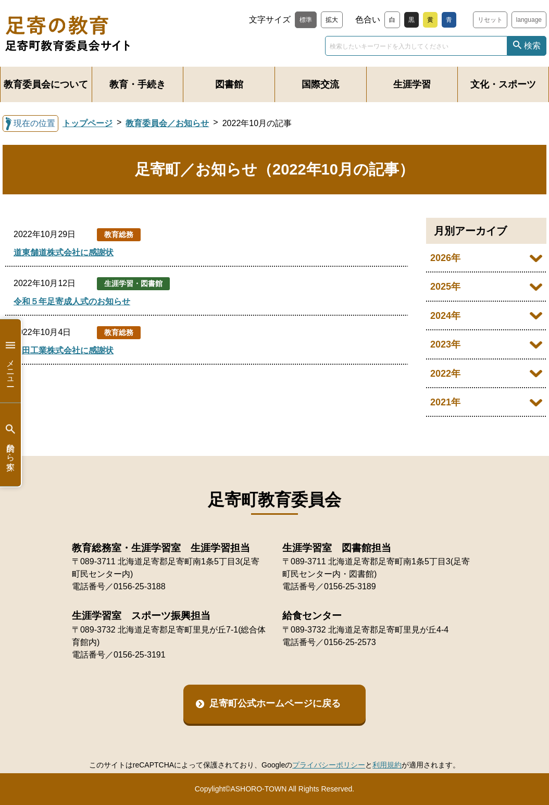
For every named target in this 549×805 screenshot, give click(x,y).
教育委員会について (46, 84)
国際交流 (320, 84)
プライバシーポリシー (328, 765)
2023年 (445, 344)
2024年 (445, 316)
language (529, 19)
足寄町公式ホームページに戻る (275, 703)
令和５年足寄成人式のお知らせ (72, 301)
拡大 (332, 19)
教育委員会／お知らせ (167, 123)
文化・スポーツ (503, 84)
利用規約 (387, 765)
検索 (532, 45)
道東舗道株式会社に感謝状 (64, 252)
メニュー (10, 360)
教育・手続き (137, 84)
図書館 (229, 84)
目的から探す (10, 444)
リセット (490, 19)
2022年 (445, 373)
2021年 (445, 402)
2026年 (445, 258)
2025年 (445, 286)
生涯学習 (412, 84)
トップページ (88, 123)
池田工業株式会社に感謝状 (64, 350)
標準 (306, 19)
